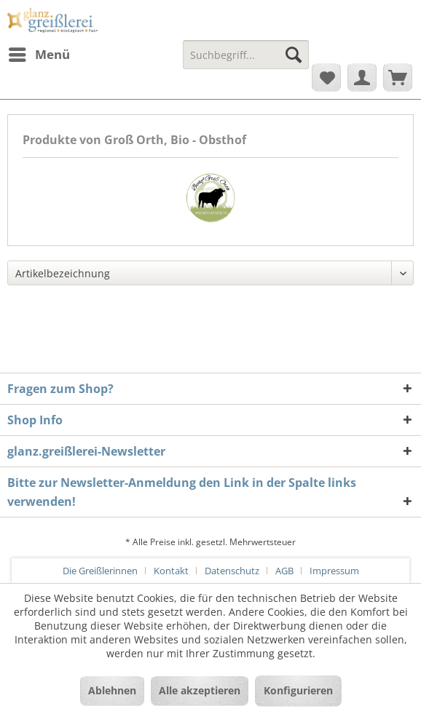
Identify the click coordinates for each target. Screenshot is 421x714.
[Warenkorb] (397, 77)
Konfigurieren (298, 690)
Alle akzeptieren (199, 690)
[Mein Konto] (362, 77)
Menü (39, 53)
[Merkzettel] (326, 77)
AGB (284, 570)
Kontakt (171, 570)
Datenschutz (232, 570)
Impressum (334, 570)
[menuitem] (38, 54)
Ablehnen (112, 690)
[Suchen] (293, 54)
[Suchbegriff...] (246, 54)
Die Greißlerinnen (100, 570)
